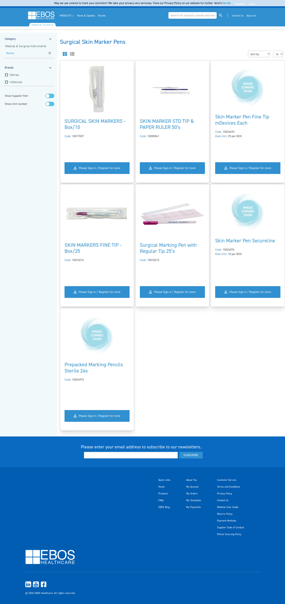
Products (163, 493)
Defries (14, 75)
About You (191, 480)
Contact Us (223, 500)
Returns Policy (225, 514)
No (229, 3)
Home (161, 487)
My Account (192, 487)
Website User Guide (227, 507)
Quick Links (164, 480)
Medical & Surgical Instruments (25, 46)
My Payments (193, 507)
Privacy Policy (224, 493)
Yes (225, 3)
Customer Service (226, 480)
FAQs (161, 500)
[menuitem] (67, 16)
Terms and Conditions (228, 487)
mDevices (16, 82)
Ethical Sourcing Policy (229, 534)
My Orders (192, 493)
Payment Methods (226, 520)
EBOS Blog (164, 507)
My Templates (193, 500)
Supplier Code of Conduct (230, 527)
